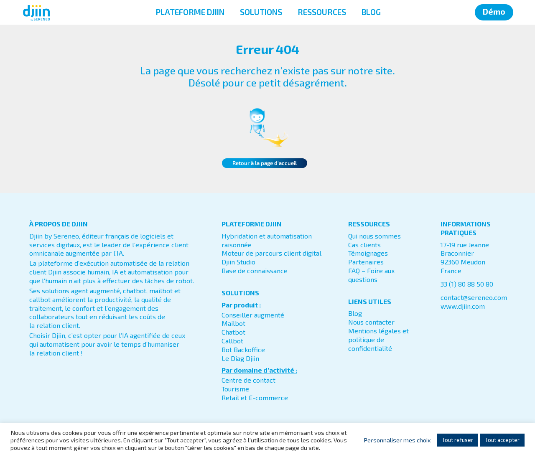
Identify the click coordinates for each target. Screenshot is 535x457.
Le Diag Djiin (240, 358)
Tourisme (235, 389)
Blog (355, 313)
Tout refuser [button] (457, 440)
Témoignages (368, 253)
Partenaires (366, 262)
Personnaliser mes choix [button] (397, 440)
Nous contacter (371, 322)
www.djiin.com (463, 306)
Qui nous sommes (374, 236)
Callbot (232, 341)
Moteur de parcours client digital (271, 253)
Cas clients (364, 245)
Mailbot (233, 323)
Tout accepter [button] (502, 440)
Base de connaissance (255, 270)
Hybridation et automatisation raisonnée (267, 240)
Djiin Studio (238, 262)
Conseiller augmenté (253, 315)
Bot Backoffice (243, 349)
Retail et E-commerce (255, 397)
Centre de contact (248, 380)
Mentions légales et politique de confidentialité (378, 339)
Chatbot (233, 332)
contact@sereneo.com (474, 297)
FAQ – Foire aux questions (371, 275)
